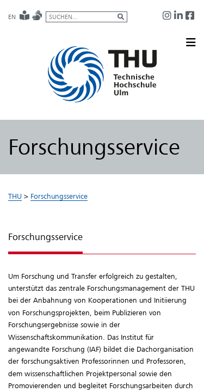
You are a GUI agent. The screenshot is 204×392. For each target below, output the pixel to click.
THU (15, 196)
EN (12, 17)
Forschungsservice (59, 196)
